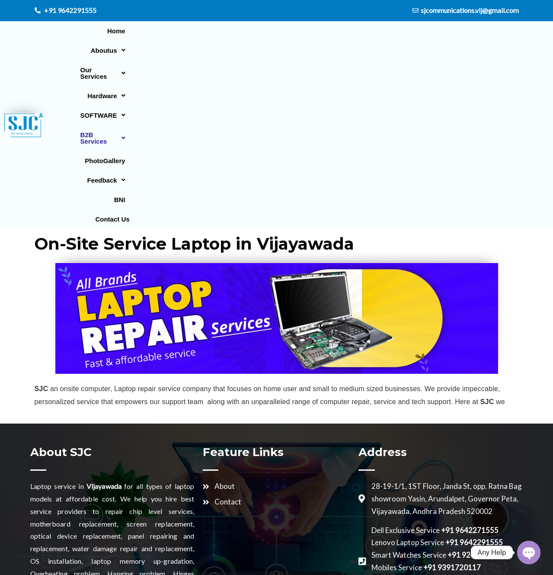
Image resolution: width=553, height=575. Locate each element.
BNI (455, 50)
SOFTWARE (314, 31)
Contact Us (491, 50)
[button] (150, 31)
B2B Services (375, 31)
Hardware (260, 31)
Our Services (204, 31)
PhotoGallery (433, 31)
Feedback (485, 31)
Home (111, 31)
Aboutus (150, 31)
